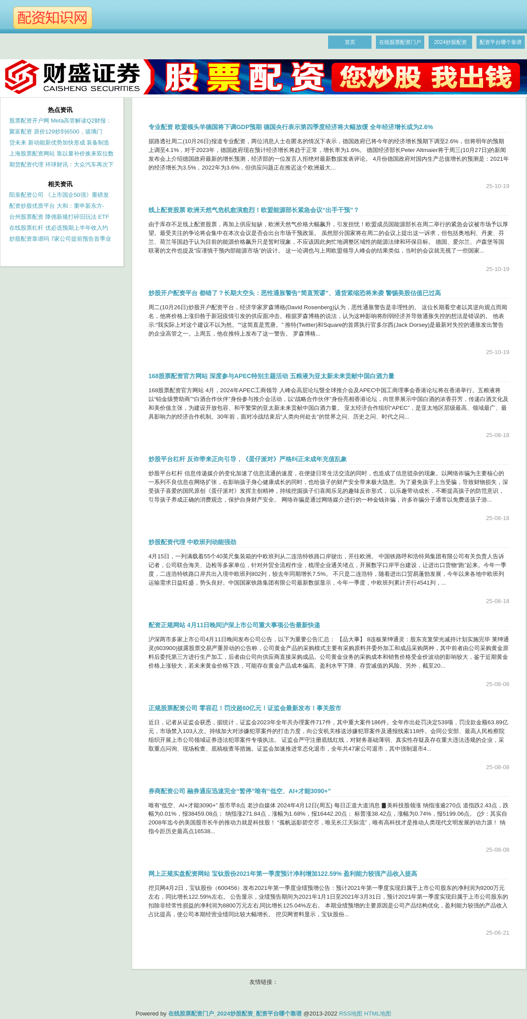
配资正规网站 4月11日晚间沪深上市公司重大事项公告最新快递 (234, 625)
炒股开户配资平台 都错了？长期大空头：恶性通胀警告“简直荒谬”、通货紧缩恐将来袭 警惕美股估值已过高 (294, 292)
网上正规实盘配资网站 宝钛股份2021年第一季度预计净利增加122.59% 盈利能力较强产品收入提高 (282, 873)
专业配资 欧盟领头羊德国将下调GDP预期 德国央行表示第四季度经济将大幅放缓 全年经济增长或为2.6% (290, 126)
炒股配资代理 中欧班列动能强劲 (192, 542)
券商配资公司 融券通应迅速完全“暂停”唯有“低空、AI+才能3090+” (239, 791)
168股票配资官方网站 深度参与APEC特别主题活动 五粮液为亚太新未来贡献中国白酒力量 (271, 375)
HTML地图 (377, 1013)
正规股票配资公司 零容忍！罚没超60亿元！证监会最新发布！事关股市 (244, 708)
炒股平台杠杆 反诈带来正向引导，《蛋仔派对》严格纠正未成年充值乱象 (247, 459)
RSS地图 (350, 1013)
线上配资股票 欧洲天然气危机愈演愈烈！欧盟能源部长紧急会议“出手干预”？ (253, 209)
